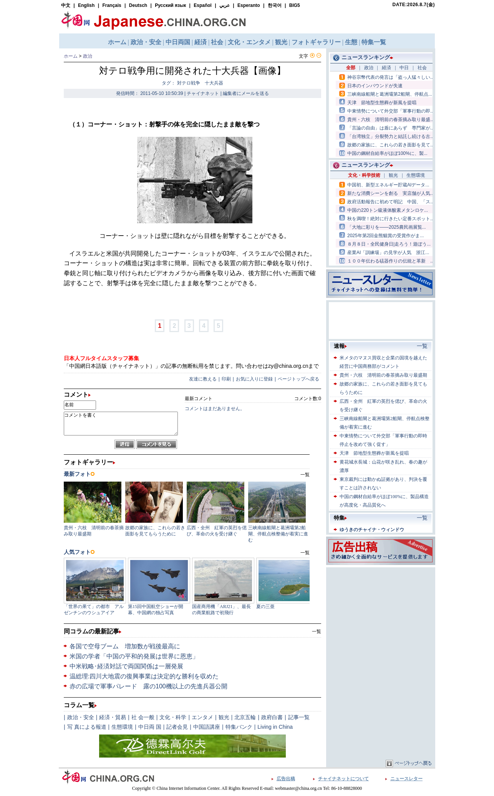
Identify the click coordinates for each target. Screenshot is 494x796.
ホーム (71, 56)
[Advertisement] (381, 617)
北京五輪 (245, 717)
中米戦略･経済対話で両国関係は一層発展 (126, 666)
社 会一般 (142, 717)
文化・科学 (172, 717)
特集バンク (238, 727)
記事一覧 (299, 717)
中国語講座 (206, 727)
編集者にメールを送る (246, 93)
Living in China (275, 727)
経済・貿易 (112, 717)
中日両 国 (149, 727)
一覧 (316, 631)
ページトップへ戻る (298, 379)
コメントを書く (121, 423)
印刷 (226, 379)
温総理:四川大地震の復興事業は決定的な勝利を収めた (144, 676)
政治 (87, 56)
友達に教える (203, 379)
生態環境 (122, 727)
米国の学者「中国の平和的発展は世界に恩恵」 (134, 656)
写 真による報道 (86, 727)
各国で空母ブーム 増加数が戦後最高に (125, 646)
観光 (224, 717)
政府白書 (272, 717)
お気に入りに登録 (254, 379)
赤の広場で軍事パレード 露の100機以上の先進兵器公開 (148, 686)
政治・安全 (80, 717)
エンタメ (202, 717)
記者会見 (177, 727)
